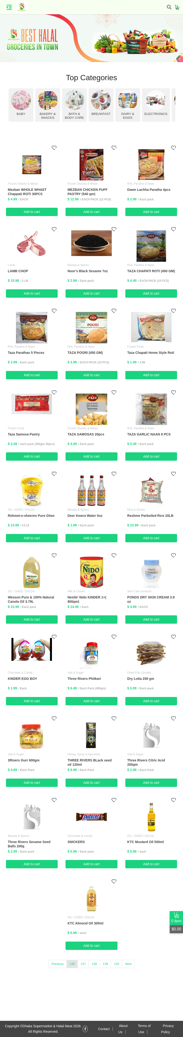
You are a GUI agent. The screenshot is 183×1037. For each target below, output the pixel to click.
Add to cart (32, 212)
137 (83, 964)
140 (116, 964)
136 (72, 964)
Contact (104, 1029)
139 (105, 964)
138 (94, 964)
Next (128, 964)
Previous (57, 964)
